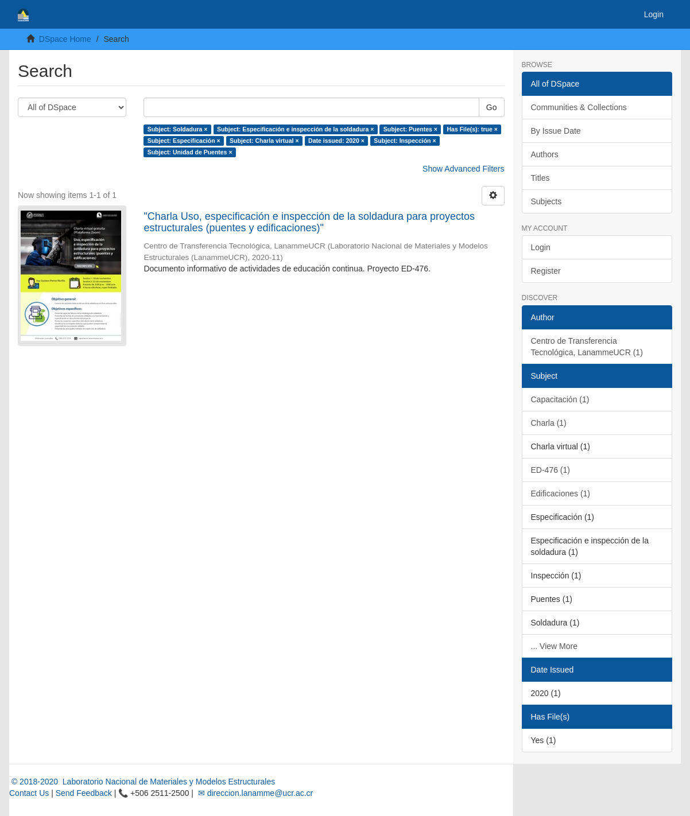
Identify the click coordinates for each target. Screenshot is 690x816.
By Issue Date (556, 130)
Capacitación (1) (560, 399)
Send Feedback (84, 793)
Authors (545, 154)
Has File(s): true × (472, 129)
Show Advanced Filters (463, 168)
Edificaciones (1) (561, 493)
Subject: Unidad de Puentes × (190, 152)
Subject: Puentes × (410, 129)
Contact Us (29, 793)
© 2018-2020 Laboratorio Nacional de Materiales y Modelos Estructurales (142, 781)
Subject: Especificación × (184, 140)
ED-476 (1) (550, 470)
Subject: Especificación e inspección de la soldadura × (295, 129)
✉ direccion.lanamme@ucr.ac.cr (254, 793)
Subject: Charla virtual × (264, 140)
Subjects (546, 201)
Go (491, 107)
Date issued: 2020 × (336, 140)
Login (541, 247)
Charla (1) (549, 423)
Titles (540, 177)
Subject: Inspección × (405, 140)
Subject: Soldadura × (178, 129)
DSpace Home (65, 39)
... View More (554, 646)
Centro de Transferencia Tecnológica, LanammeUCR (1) (587, 346)
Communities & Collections (579, 107)
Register (546, 270)
